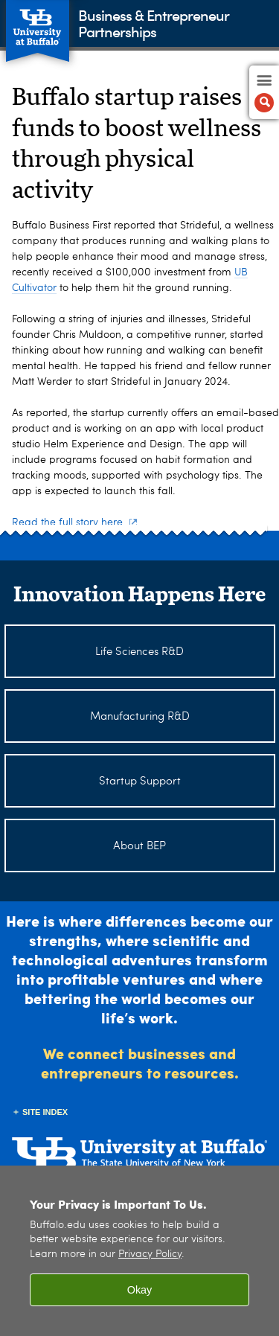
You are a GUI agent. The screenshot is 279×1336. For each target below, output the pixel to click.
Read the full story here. (74, 522)
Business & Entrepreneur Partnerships (153, 22)
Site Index (45, 1112)
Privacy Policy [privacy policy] (150, 1254)
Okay (140, 1290)
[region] (139, 1251)
